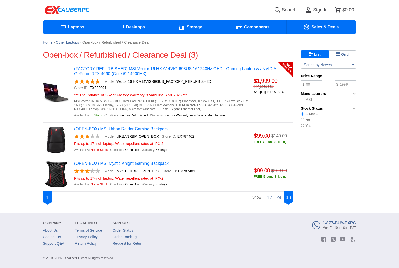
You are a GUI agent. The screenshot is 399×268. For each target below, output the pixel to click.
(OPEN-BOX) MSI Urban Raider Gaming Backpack (121, 129)
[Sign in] (316, 10)
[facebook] (324, 239)
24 (278, 197)
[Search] (277, 10)
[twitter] (333, 239)
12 (269, 197)
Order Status (123, 230)
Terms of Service (88, 230)
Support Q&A (53, 243)
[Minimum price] (311, 84)
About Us (50, 230)
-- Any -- (309, 114)
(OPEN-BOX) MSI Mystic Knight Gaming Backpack (121, 163)
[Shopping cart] (343, 10)
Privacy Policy (86, 237)
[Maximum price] (345, 84)
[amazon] (352, 239)
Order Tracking (125, 237)
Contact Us (52, 237)
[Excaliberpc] (67, 10)
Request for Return (128, 243)
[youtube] (342, 239)
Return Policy (86, 243)
